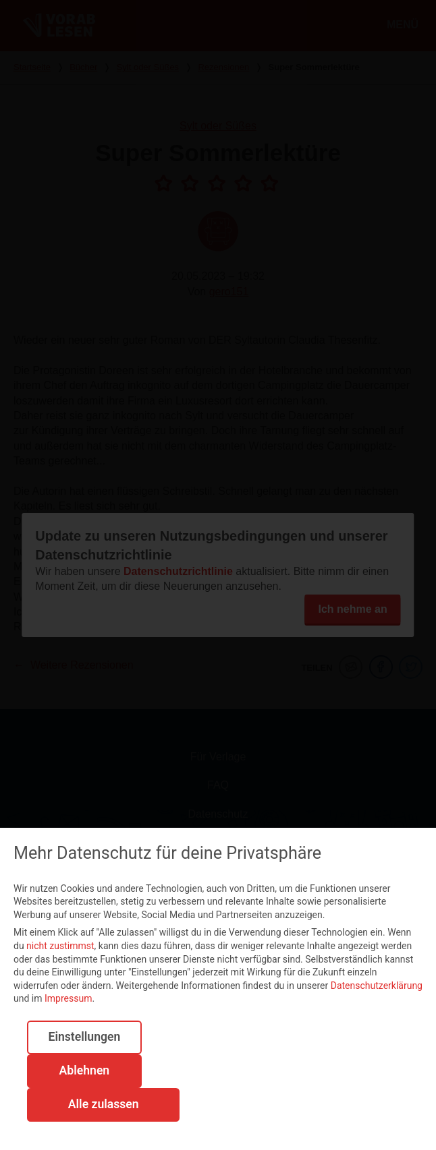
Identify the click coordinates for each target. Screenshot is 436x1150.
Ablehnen (84, 1070)
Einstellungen (84, 1036)
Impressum (68, 998)
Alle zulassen (103, 1104)
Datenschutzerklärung (377, 985)
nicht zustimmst (60, 945)
